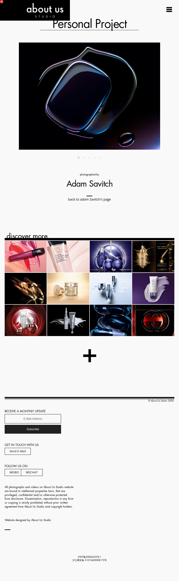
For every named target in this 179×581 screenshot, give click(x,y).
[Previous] (54, 96)
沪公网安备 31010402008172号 (89, 560)
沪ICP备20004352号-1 (89, 557)
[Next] (125, 96)
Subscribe (33, 429)
